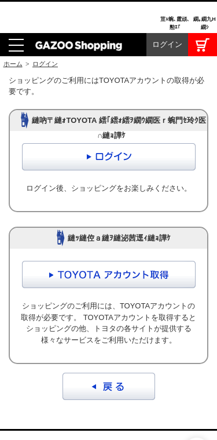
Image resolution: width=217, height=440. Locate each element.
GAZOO (109, 413)
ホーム (13, 30)
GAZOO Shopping (78, 11)
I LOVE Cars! (23, 414)
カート (202, 11)
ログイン (167, 11)
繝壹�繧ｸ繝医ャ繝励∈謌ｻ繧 (196, 417)
